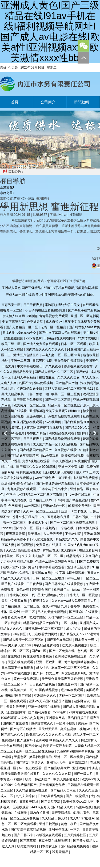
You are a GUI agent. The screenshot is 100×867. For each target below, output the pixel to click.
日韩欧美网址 (29, 801)
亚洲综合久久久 (45, 695)
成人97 (74, 818)
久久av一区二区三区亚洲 (41, 511)
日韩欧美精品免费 (51, 796)
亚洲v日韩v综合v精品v (17, 483)
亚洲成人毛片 (38, 522)
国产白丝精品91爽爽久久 (81, 422)
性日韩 (82, 433)
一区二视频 (69, 623)
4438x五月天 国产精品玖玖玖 (52, 807)
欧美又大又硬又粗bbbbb (63, 411)
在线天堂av (11, 567)
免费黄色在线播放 (49, 545)
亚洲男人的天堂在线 (59, 472)
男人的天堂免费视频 (52, 612)
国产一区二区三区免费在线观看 (73, 522)
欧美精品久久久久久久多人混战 (49, 734)
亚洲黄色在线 (59, 829)
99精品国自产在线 (18, 695)
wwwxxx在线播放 (18, 673)
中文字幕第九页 (13, 321)
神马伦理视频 (44, 383)
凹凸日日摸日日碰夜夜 (83, 718)
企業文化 (7, 187)
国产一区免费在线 (62, 651)
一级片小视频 (66, 723)
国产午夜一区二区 (27, 528)
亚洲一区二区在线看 (69, 757)
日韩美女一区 (10, 556)
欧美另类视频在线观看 (71, 656)
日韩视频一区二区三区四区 (44, 628)
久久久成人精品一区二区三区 (43, 556)
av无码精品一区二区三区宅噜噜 (40, 494)
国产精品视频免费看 (75, 846)
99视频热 (49, 528)
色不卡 (11, 494)
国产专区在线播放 (23, 729)
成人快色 (43, 668)
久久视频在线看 (66, 450)
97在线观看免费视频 (38, 656)
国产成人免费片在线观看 (41, 344)
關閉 (79, 215)
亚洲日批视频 (49, 824)
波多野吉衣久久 (42, 723)
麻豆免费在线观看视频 (54, 841)
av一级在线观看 (30, 768)
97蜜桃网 (87, 818)
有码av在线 (51, 550)
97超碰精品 (60, 852)
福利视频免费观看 (29, 472)
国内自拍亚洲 (40, 813)
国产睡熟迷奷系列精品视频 (55, 483)
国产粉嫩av (33, 746)
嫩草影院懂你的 (41, 757)
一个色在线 (66, 528)
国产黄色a (29, 567)
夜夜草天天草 (16, 534)
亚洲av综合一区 (54, 506)
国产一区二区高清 (58, 400)
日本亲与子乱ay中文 (53, 489)
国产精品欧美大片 (57, 768)
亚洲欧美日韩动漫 (85, 768)
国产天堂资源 (51, 801)
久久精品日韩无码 (55, 818)
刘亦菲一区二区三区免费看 (70, 668)
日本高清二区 (78, 762)
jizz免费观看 (50, 455)
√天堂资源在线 (43, 539)
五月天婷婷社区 (75, 835)
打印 (72, 215)
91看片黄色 (82, 813)
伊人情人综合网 (14, 316)
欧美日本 (34, 534)
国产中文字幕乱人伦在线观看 (60, 333)
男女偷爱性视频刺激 (69, 361)
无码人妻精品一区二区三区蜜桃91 (69, 388)
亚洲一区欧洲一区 (49, 662)
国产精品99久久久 (78, 428)
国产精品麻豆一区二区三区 (21, 606)
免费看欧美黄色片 (14, 617)
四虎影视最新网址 (74, 673)
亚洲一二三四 (21, 361)
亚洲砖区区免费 (78, 567)
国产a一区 (39, 651)
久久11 (11, 550)
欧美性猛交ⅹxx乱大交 (78, 801)
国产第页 (22, 762)
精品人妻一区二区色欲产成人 (69, 405)
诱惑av (83, 723)
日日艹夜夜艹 (33, 439)
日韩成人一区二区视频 (82, 595)
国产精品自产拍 (67, 383)
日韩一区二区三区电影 (49, 578)
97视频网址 (82, 461)
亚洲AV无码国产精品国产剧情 (50, 701)
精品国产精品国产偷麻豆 (41, 623)
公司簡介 (48, 102)
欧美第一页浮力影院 (58, 746)
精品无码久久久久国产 (82, 556)
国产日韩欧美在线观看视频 (64, 584)
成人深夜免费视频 (86, 478)
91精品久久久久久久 (64, 740)
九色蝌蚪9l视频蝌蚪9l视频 (76, 751)
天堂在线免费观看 (21, 662)
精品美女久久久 (67, 539)
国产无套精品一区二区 (22, 327)
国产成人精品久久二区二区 (54, 372)
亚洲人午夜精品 (25, 377)
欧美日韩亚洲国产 (38, 779)
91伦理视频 (25, 545)
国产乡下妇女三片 (46, 673)
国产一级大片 (84, 774)
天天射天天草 (48, 729)
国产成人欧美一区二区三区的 (24, 640)
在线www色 (50, 606)
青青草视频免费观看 (54, 316)
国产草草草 (28, 841)
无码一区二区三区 (72, 695)
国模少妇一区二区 (22, 612)
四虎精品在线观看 (62, 433)
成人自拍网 (69, 550)
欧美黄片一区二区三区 (30, 405)
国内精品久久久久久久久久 (45, 349)
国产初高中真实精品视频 (29, 829)
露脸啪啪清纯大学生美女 (63, 305)
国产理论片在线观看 (84, 612)
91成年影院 (38, 617)
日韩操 (59, 500)
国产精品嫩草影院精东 (23, 455)
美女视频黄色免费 (52, 785)
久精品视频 (69, 444)
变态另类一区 (11, 305)
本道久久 (38, 762)
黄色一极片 (69, 824)
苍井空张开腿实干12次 (29, 517)
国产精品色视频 (77, 500)
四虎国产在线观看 (16, 723)
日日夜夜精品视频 (42, 684)
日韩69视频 (80, 517)
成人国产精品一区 (46, 444)
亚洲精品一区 (80, 489)
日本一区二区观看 (74, 344)
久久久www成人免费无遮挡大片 (74, 601)
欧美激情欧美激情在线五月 (21, 774)
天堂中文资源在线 (14, 601)
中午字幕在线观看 (52, 567)
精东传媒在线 (88, 338)
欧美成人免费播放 (75, 645)
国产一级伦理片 (77, 796)
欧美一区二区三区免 (66, 394)
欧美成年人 (62, 589)
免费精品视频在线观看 (64, 416)
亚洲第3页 (36, 411)
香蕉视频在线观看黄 (78, 366)
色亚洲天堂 (35, 321)
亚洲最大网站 (56, 718)
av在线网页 (53, 422)
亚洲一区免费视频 (71, 467)
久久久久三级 (89, 790)
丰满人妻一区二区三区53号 (61, 355)
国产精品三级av (41, 500)
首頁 (14, 102)
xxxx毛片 (60, 712)
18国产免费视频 (88, 561)
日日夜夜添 (34, 584)
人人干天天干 (53, 534)
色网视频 (15, 506)
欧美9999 (88, 779)
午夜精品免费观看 (47, 645)
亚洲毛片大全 (56, 762)
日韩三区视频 (43, 361)
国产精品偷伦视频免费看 (63, 439)
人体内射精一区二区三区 (66, 617)
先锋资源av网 (68, 684)
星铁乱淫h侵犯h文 (50, 595)
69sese (7, 528)
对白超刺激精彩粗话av (80, 662)
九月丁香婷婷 (71, 606)
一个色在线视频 (11, 746)
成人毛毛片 (74, 628)
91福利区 (20, 634)
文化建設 (28, 198)
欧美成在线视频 (73, 455)
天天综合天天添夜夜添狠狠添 (63, 679)
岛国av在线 (84, 807)
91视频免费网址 (80, 506)
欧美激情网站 (27, 846)
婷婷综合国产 (42, 589)
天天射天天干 (16, 707)
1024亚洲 (64, 478)
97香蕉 (15, 461)
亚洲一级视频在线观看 (44, 707)
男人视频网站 (12, 428)
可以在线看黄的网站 (43, 634)
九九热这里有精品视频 (17, 561)
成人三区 (7, 796)
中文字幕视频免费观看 (69, 573)
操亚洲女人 (89, 740)
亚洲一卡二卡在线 (74, 511)
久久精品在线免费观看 (32, 790)
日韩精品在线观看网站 (59, 338)
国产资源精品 (61, 813)
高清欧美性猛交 (29, 550)
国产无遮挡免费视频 (28, 400)
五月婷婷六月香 (58, 517)
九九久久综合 (26, 796)
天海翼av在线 (41, 573)
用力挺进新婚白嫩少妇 (26, 388)
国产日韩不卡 (24, 835)
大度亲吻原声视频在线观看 (43, 428)
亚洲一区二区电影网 (84, 316)
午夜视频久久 (40, 601)
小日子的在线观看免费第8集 (45, 310)
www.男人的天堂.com (16, 645)
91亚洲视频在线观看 (28, 422)
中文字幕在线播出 (30, 366)
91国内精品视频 (47, 690)
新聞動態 (81, 102)
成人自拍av (54, 321)
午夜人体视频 (62, 461)
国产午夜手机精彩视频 (84, 310)
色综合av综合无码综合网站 (55, 561)
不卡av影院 (73, 534)
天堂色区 (20, 757)
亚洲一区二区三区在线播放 (35, 751)
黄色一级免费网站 (27, 679)
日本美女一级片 (86, 640)
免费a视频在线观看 (36, 461)
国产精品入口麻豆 (63, 790)
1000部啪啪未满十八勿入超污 (22, 718)
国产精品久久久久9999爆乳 (36, 467)
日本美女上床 (49, 846)
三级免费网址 (36, 416)
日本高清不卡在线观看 (17, 668)
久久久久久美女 (69, 377)
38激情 (32, 316)
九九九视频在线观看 (22, 489)
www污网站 (32, 506)
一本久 (75, 829)
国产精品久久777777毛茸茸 (79, 634)
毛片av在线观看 (72, 690)
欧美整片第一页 (22, 690)
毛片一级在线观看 (78, 494)
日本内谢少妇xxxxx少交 (20, 333)
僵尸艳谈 (82, 372)
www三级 (74, 578)
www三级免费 (45, 478)
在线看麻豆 (47, 377)
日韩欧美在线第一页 (21, 595)
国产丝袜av (25, 740)
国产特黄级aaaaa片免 (84, 327)
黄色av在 (23, 589)
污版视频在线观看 (49, 835)
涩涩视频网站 (16, 712)
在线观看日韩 (89, 550)
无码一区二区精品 (54, 327)
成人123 (82, 472)
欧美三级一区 (11, 344)
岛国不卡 (25, 383)
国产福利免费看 (39, 712)
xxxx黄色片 (34, 338)
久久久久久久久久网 (57, 774)
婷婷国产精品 (37, 433)
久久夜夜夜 (53, 366)
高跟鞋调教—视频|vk (75, 729)
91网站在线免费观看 (84, 712)
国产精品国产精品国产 (36, 450)
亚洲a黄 (41, 740)
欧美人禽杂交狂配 (66, 779)
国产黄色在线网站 (60, 640)
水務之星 (7, 193)
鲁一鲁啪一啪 (40, 394)
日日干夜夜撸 (33, 305)
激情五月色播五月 (26, 355)
